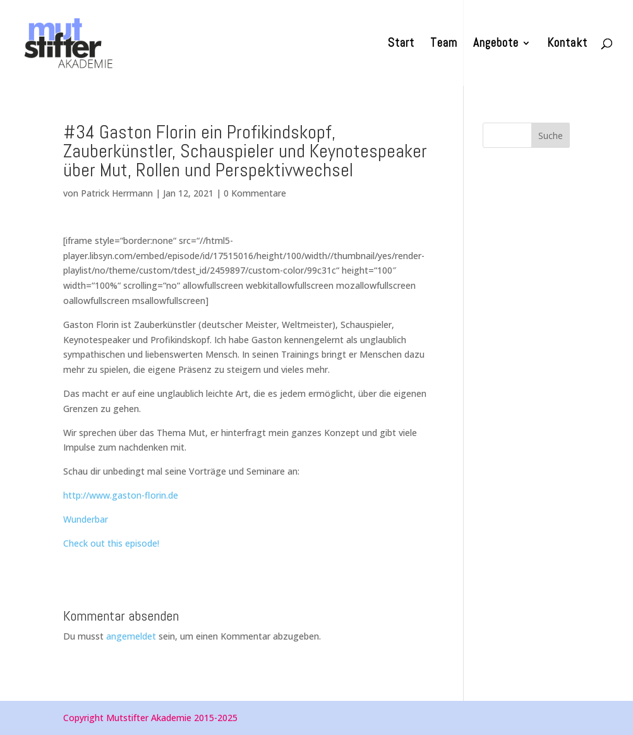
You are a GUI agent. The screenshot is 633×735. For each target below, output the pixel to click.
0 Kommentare (255, 193)
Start (401, 45)
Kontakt (567, 45)
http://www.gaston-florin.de (120, 495)
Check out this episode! (111, 543)
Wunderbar (85, 519)
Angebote (496, 45)
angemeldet (131, 636)
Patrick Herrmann (117, 193)
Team (443, 45)
